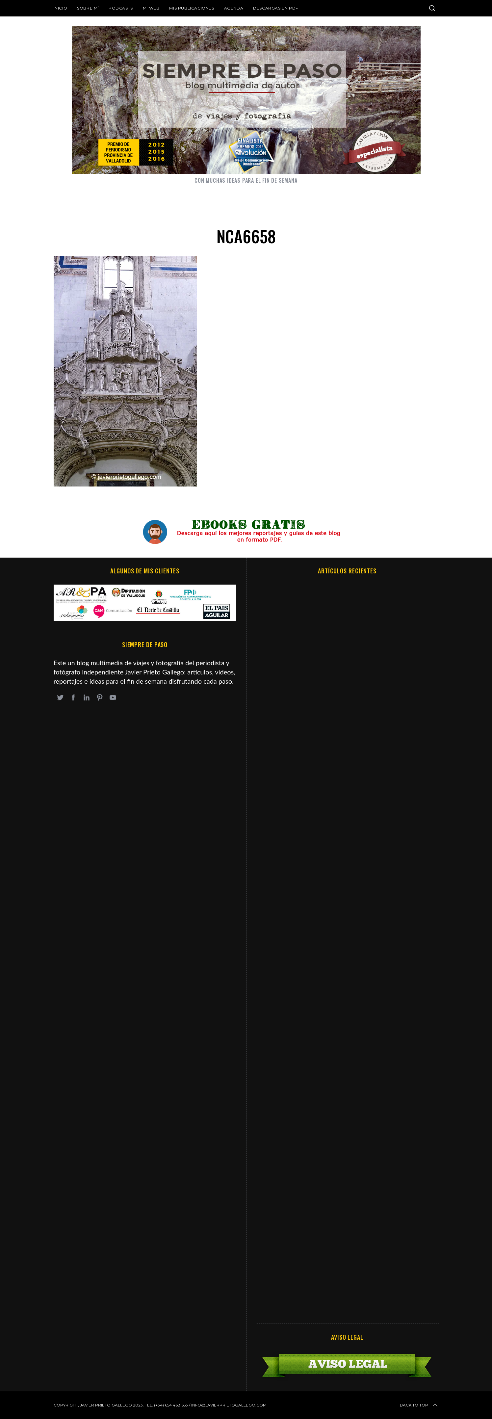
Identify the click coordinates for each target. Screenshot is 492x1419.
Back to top (419, 1405)
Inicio (60, 8)
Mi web (151, 8)
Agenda (234, 8)
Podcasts (121, 8)
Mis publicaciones (191, 8)
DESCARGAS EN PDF (275, 8)
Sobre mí (88, 8)
